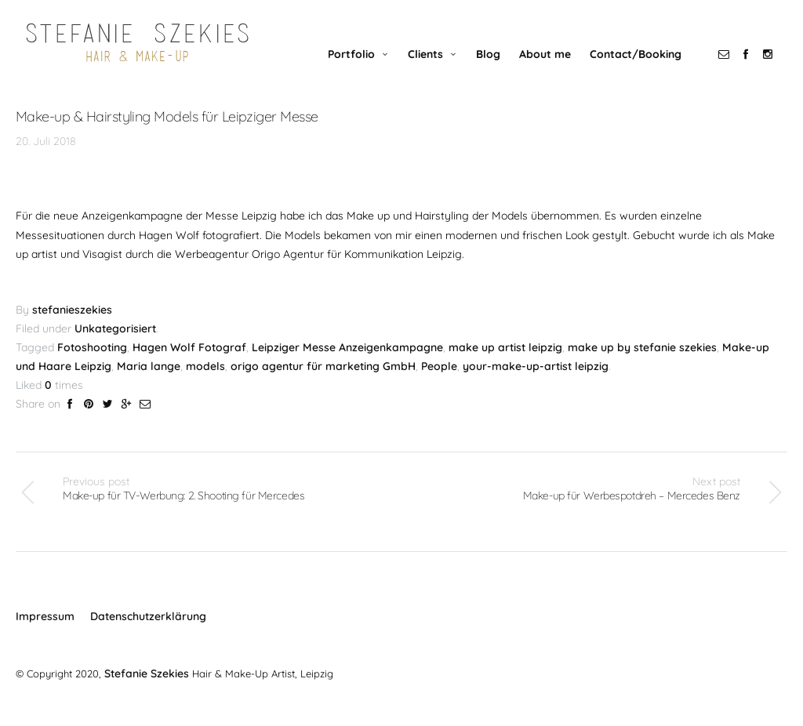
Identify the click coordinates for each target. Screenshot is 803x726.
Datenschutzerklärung (148, 632)
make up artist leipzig (505, 362)
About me (554, 68)
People (439, 381)
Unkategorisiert (115, 344)
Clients (434, 68)
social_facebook (754, 68)
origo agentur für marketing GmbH (323, 381)
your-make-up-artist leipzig (536, 381)
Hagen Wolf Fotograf (189, 362)
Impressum (45, 632)
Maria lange (148, 381)
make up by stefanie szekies (642, 362)
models (205, 381)
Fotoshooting (92, 362)
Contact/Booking (644, 68)
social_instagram (776, 68)
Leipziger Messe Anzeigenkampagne (347, 362)
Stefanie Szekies (144, 687)
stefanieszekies (72, 325)
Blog (497, 68)
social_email (732, 68)
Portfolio (359, 68)
